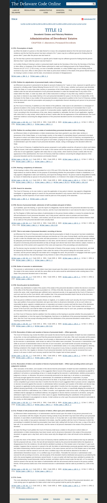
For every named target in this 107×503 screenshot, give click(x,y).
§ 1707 (53, 24)
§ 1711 (73, 24)
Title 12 (14, 19)
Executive (56, 499)
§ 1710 (68, 24)
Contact (67, 499)
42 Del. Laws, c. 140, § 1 (71, 122)
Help (86, 499)
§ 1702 (28, 24)
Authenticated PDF (90, 19)
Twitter (77, 499)
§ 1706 (48, 24)
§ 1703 (33, 24)
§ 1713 (84, 24)
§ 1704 (38, 24)
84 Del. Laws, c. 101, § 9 (38, 199)
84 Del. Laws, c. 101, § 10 (48, 225)
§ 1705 (43, 24)
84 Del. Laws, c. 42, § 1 (61, 182)
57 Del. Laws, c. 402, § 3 (25, 405)
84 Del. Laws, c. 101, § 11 (43, 326)
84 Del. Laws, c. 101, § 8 (79, 182)
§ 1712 (79, 24)
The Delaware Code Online (36, 3)
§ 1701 (23, 24)
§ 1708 (58, 24)
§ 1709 (63, 24)
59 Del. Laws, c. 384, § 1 (20, 76)
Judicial (45, 499)
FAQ (70, 10)
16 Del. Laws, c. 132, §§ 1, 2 (21, 122)
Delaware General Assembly (28, 499)
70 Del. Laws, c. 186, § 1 (39, 76)
